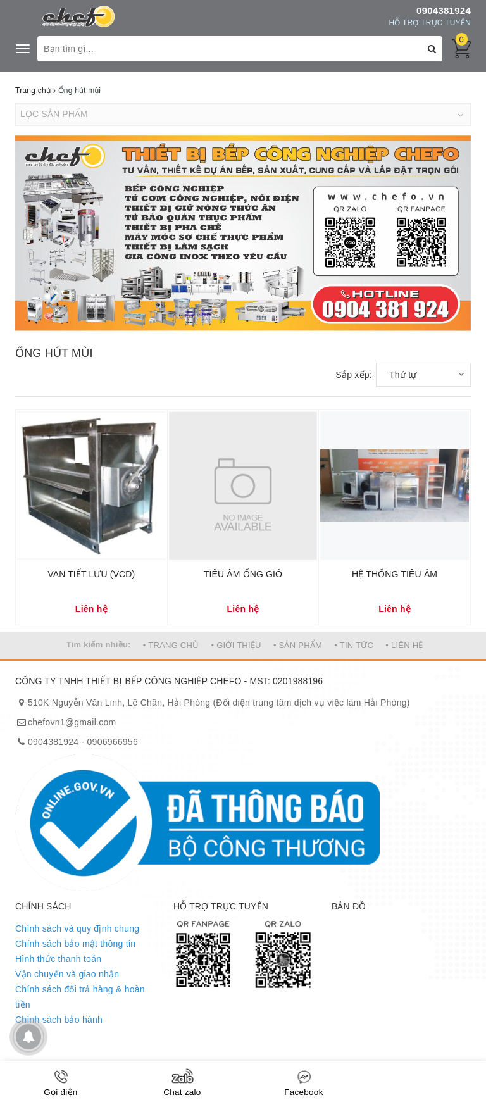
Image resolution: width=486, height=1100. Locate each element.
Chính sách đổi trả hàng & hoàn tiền (80, 996)
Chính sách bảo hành (59, 1020)
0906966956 (112, 742)
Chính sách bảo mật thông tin (75, 944)
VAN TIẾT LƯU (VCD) (91, 574)
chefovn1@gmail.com (72, 722)
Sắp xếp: (353, 375)
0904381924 (443, 10)
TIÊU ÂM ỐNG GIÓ (243, 574)
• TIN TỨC (353, 645)
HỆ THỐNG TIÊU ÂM (394, 574)
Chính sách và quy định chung (77, 928)
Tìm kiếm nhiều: (98, 644)
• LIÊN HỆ (404, 645)
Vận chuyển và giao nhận (67, 974)
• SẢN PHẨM (297, 645)
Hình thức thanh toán (58, 959)
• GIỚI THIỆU (236, 645)
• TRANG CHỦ (171, 645)
